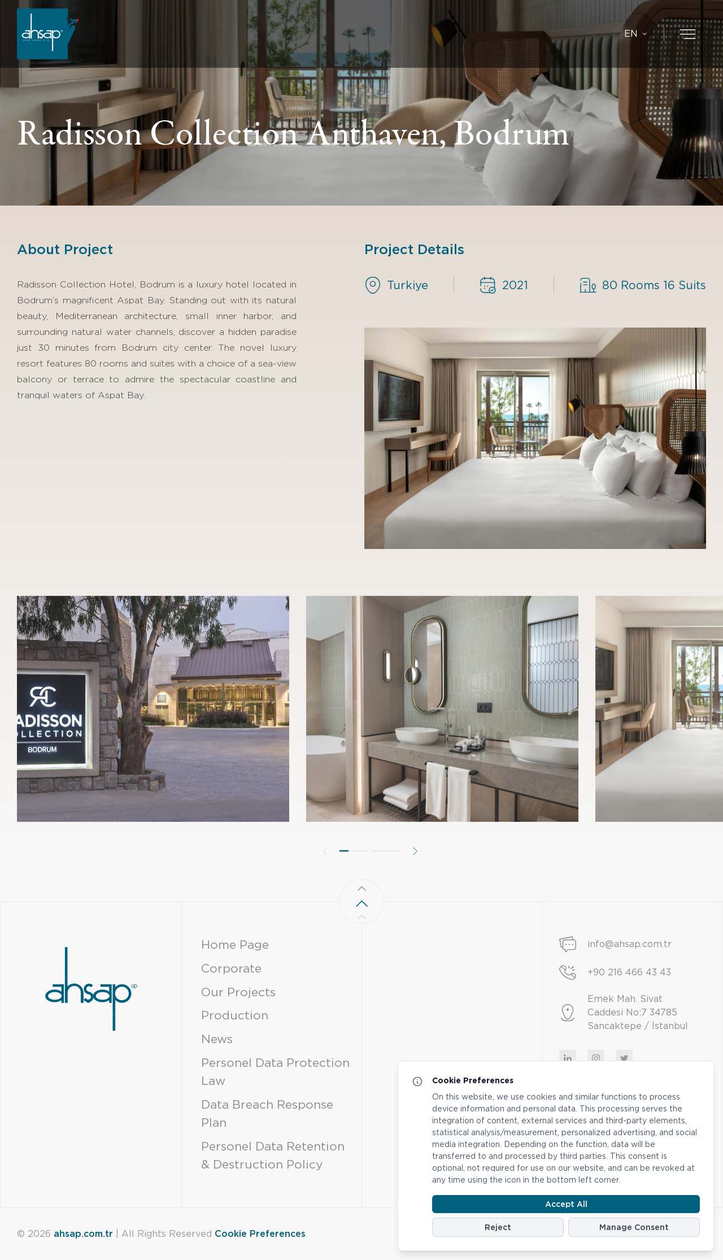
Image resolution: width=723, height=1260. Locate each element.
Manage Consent (634, 1227)
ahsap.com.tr (83, 1233)
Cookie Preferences (260, 1233)
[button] (415, 876)
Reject (498, 1227)
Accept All (566, 1204)
